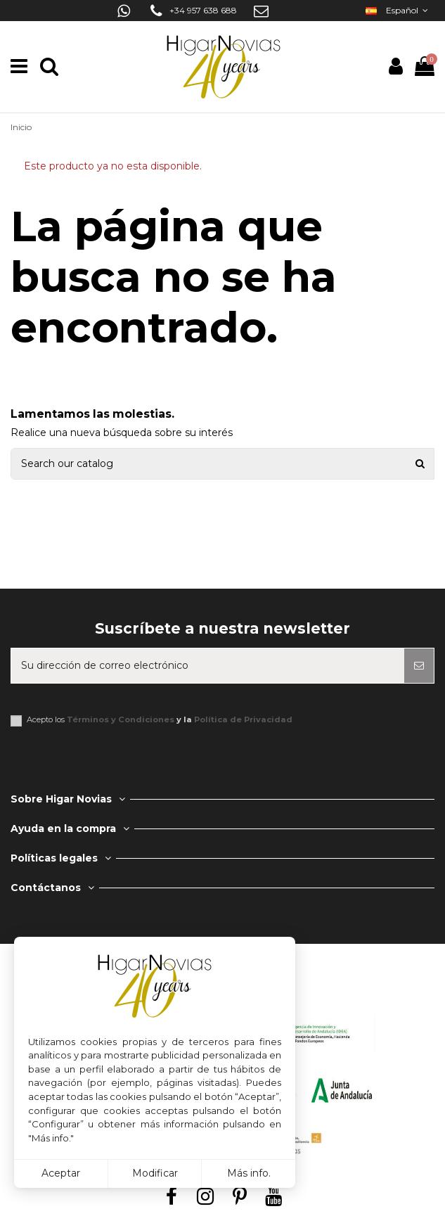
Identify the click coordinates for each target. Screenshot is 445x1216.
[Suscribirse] (419, 665)
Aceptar (60, 1173)
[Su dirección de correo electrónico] (207, 665)
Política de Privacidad (243, 719)
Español (398, 10)
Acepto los (159, 719)
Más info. (249, 1173)
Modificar (155, 1173)
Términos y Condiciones (120, 719)
